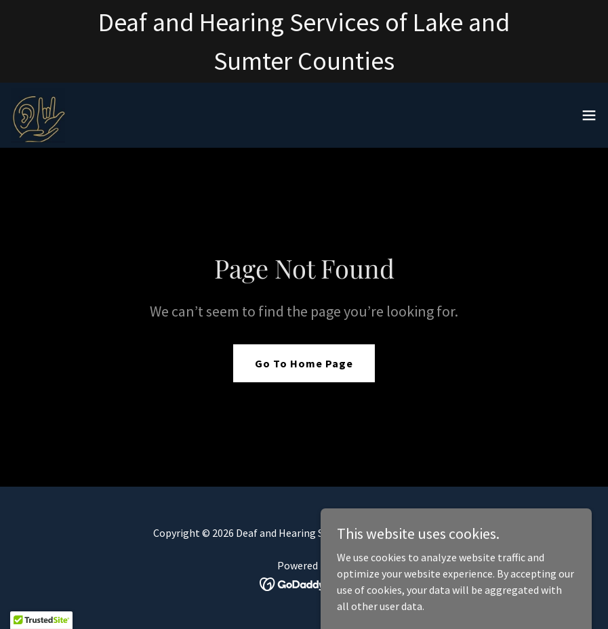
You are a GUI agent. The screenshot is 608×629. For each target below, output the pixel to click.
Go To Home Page (304, 363)
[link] (38, 115)
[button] (589, 115)
